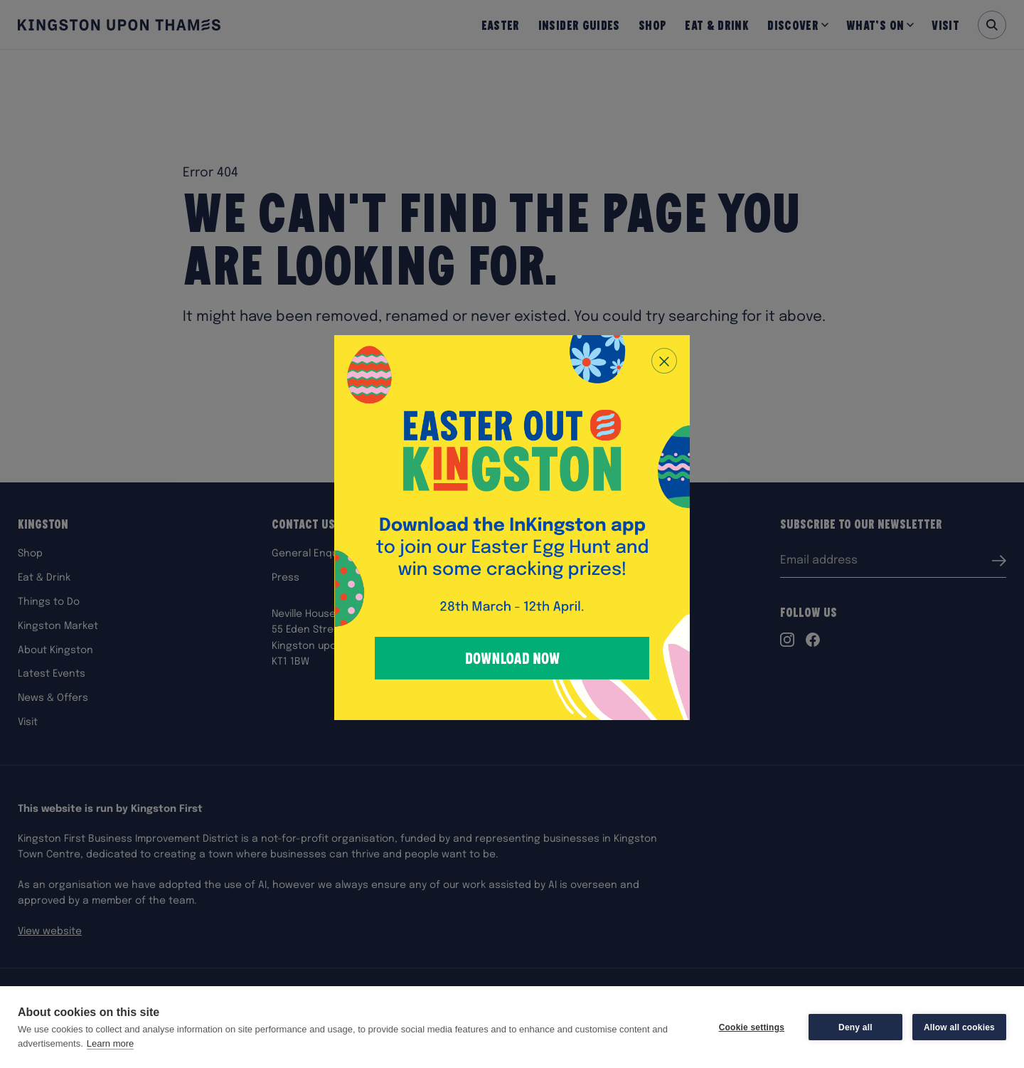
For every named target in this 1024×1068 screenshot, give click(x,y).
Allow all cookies (959, 1027)
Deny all (855, 1027)
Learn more (110, 1043)
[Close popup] (664, 361)
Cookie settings (751, 1027)
